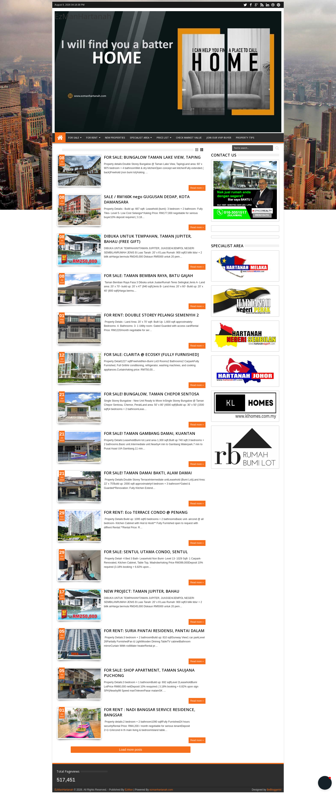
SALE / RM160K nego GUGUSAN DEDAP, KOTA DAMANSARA (147, 199)
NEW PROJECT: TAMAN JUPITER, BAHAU (141, 591)
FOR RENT (92, 137)
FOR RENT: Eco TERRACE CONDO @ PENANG (146, 512)
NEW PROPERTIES (115, 137)
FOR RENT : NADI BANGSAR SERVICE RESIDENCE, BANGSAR (149, 712)
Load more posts (130, 749)
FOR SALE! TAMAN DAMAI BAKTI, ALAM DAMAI (148, 472)
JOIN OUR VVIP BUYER (218, 137)
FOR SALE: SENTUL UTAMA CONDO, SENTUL (146, 551)
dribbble (273, 5)
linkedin (267, 5)
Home (60, 137)
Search (276, 148)
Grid (197, 149)
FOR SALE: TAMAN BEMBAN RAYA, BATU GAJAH (148, 275)
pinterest (278, 5)
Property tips (245, 137)
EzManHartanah (83, 16)
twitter (245, 5)
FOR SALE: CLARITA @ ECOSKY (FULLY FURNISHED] (151, 354)
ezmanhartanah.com (161, 789)
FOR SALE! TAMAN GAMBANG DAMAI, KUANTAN (149, 433)
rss (262, 5)
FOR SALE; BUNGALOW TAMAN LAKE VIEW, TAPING (152, 157)
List (202, 149)
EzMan (129, 789)
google (256, 5)
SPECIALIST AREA (139, 137)
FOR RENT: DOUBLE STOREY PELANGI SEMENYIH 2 (151, 315)
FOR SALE (73, 137)
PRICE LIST (163, 137)
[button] (325, 783)
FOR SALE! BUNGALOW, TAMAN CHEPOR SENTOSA (151, 393)
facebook (251, 5)
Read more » (197, 188)
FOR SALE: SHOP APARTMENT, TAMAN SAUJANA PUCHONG (149, 672)
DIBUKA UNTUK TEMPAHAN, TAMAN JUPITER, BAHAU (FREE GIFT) (148, 239)
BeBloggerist (274, 789)
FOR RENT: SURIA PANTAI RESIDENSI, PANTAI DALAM (154, 630)
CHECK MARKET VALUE (189, 137)
